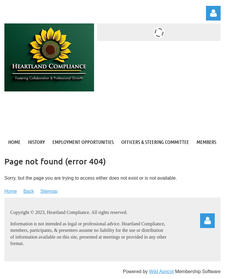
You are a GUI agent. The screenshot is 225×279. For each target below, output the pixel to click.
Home (10, 191)
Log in (213, 13)
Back (28, 191)
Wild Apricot (161, 271)
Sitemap (49, 191)
